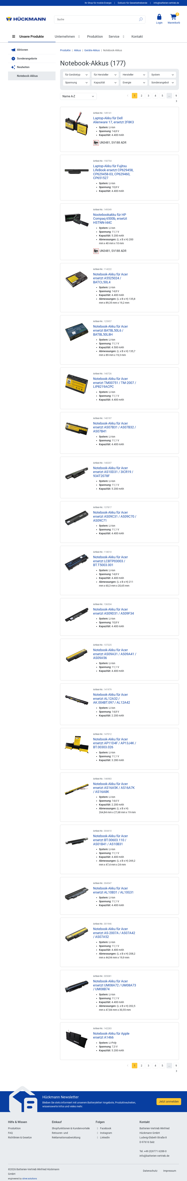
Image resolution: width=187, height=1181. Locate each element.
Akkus (77, 50)
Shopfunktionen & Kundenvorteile (71, 1128)
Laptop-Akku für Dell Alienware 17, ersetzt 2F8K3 (113, 120)
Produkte (65, 50)
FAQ (10, 1132)
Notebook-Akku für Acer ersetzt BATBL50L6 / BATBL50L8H (110, 330)
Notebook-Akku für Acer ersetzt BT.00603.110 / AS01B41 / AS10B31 (110, 840)
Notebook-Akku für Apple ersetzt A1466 (111, 1035)
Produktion (95, 36)
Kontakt (137, 36)
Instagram (106, 1132)
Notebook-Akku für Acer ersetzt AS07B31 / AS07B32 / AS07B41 (114, 427)
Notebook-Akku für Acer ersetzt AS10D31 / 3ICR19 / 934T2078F (113, 472)
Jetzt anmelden (169, 1101)
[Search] (95, 19)
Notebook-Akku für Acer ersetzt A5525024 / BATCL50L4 (110, 278)
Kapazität (105, 82)
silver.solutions (29, 1178)
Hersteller (134, 74)
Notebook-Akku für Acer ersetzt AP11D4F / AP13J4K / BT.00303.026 (114, 743)
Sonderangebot (162, 82)
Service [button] (117, 36)
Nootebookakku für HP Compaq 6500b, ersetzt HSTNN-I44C (110, 218)
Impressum (169, 1170)
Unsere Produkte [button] (28, 36)
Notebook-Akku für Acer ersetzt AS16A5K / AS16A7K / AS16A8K (114, 788)
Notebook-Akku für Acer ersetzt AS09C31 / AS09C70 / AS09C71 (114, 516)
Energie (134, 82)
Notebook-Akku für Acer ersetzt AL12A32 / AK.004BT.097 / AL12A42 (111, 698)
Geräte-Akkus (92, 50)
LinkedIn (105, 1137)
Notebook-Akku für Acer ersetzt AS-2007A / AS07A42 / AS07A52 (114, 933)
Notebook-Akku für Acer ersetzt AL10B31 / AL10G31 (113, 890)
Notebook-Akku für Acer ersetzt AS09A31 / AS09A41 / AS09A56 (114, 654)
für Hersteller (105, 74)
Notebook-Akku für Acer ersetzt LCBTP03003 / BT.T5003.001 (110, 561)
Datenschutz (150, 1170)
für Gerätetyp (76, 74)
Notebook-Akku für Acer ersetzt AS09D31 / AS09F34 (113, 611)
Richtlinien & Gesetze (20, 1137)
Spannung (76, 82)
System (162, 74)
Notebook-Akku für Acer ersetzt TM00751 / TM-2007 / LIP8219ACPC (114, 382)
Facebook (105, 1128)
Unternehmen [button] (68, 36)
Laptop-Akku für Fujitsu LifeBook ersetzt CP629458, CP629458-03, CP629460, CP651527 (113, 172)
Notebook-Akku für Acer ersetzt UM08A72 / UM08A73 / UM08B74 (114, 985)
